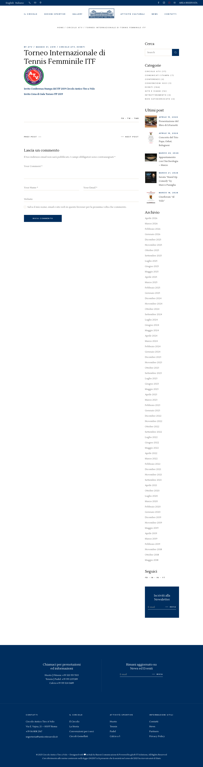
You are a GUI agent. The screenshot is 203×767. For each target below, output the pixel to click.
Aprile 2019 (151, 533)
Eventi (81, 47)
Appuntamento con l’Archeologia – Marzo (168, 161)
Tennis (113, 726)
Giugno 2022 (152, 442)
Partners (154, 731)
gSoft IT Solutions (139, 755)
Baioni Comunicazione (106, 755)
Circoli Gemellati (78, 736)
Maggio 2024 (152, 330)
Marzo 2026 (151, 223)
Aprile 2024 (151, 335)
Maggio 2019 (151, 528)
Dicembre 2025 (153, 239)
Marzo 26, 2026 (169, 153)
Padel (113, 731)
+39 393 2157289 (70, 679)
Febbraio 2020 (153, 506)
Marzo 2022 (151, 458)
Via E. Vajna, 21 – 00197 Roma (41, 726)
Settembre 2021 (153, 480)
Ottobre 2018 (152, 554)
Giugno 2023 (152, 383)
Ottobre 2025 (152, 250)
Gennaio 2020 (152, 512)
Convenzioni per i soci (81, 731)
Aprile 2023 (151, 394)
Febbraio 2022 (152, 464)
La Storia (74, 726)
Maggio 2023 (151, 389)
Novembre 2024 (153, 303)
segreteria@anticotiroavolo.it (42, 736)
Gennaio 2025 (152, 293)
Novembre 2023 (153, 362)
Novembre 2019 (153, 522)
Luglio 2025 (151, 261)
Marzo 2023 (151, 399)
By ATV (28, 47)
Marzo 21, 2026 (168, 173)
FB (146, 577)
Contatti (153, 721)
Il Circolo (74, 721)
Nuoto (113, 721)
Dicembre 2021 (153, 469)
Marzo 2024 (151, 341)
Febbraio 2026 (152, 229)
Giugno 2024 (152, 325)
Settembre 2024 (153, 314)
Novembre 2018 (153, 549)
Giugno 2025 (152, 266)
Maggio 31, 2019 (46, 47)
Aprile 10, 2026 (168, 133)
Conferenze (152, 79)
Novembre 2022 (153, 421)
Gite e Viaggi (153, 91)
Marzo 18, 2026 (168, 192)
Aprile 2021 (151, 485)
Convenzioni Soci (156, 83)
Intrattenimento (156, 95)
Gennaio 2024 (152, 351)
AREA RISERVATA (188, 2)
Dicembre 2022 (153, 415)
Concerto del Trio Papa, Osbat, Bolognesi (168, 141)
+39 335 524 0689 (65, 683)
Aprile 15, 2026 (168, 117)
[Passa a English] (10, 3)
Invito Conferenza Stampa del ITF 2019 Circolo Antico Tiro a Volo (59, 88)
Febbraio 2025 (152, 287)
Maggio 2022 (152, 448)
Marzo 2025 (151, 282)
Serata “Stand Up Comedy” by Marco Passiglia (168, 181)
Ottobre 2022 (152, 426)
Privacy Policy (157, 736)
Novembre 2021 (153, 474)
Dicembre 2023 (153, 357)
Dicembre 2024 (153, 298)
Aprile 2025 (151, 277)
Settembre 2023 (153, 373)
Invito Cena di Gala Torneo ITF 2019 (43, 94)
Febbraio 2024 (152, 346)
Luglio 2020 (151, 496)
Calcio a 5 (115, 736)
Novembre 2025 (153, 245)
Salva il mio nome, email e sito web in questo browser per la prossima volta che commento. (76, 207)
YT (163, 577)
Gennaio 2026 (152, 234)
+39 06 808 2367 (34, 731)
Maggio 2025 (151, 271)
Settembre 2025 (153, 255)
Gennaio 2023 (152, 410)
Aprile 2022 (151, 453)
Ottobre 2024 (152, 309)
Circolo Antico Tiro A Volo (40, 721)
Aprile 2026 (151, 218)
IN (152, 577)
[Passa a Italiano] (19, 3)
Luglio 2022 (151, 437)
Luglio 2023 (151, 378)
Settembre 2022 (153, 432)
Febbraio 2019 (152, 544)
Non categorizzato (157, 99)
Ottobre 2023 (152, 367)
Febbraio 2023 (152, 405)
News (152, 726)
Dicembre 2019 (153, 517)
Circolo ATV (75, 27)
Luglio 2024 (151, 319)
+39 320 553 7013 (70, 675)
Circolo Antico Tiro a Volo (55, 755)
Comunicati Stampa (157, 75)
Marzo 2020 (151, 501)
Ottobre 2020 (152, 490)
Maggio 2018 (151, 560)
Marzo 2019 (151, 538)
